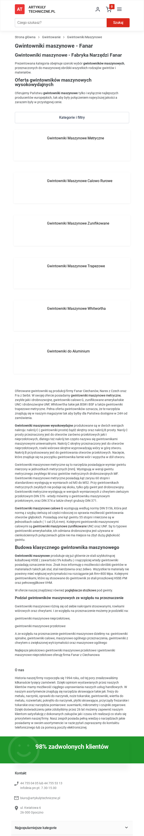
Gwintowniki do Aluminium (68, 351)
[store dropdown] (87, 9)
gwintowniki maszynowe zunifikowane (60, 526)
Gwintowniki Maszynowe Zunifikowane (78, 223)
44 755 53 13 (53, 783)
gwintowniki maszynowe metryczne (96, 395)
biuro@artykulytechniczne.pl (40, 798)
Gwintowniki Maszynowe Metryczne (75, 138)
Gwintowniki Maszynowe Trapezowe (76, 266)
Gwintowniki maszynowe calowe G (39, 508)
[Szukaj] (61, 22)
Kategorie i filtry (72, 117)
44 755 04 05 (29, 783)
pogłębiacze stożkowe (80, 590)
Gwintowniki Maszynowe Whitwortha (76, 308)
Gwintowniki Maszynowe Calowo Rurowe (79, 181)
